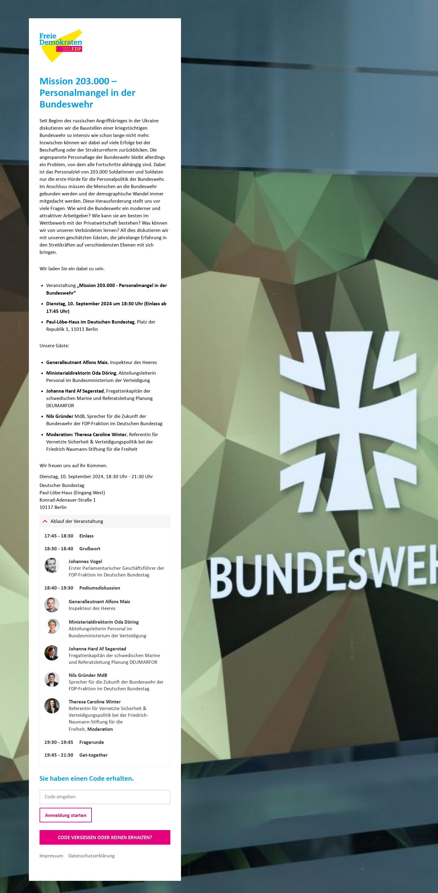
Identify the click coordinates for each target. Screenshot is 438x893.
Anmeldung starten (65, 815)
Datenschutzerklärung (91, 855)
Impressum (52, 855)
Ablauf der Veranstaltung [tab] (76, 521)
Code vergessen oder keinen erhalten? (105, 837)
